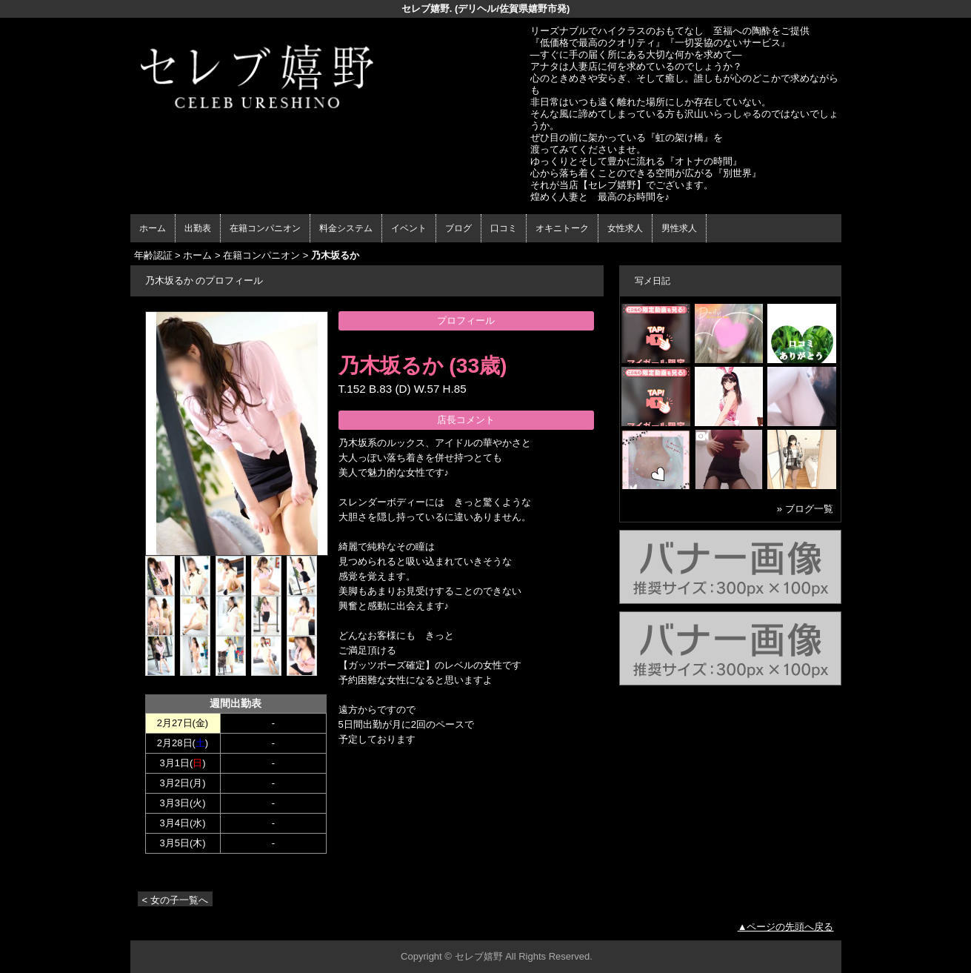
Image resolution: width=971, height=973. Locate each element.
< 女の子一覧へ (175, 900)
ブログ (458, 228)
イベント (409, 228)
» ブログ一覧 (805, 508)
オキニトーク (562, 228)
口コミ (503, 228)
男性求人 (679, 228)
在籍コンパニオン (265, 228)
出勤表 (197, 228)
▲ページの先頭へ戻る (786, 926)
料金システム (346, 228)
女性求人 (625, 228)
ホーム (152, 228)
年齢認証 (153, 255)
